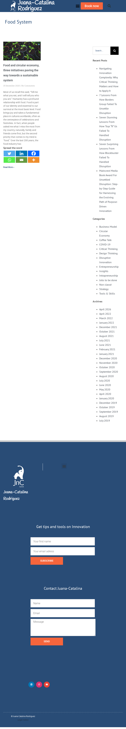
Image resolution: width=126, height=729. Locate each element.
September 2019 (108, 411)
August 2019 (106, 416)
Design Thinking (108, 253)
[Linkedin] (21, 153)
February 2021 (107, 349)
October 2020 (107, 367)
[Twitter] (9, 153)
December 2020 (108, 358)
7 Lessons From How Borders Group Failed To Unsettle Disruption (108, 104)
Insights (103, 271)
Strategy (103, 289)
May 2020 (104, 389)
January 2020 (106, 398)
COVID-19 (104, 244)
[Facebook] (33, 153)
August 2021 (106, 336)
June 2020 (105, 385)
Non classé (105, 284)
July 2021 (104, 340)
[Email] (21, 160)
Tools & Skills (107, 293)
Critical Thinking (108, 249)
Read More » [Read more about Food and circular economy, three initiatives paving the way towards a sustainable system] (8, 167)
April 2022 (105, 313)
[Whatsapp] (9, 160)
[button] (78, 6)
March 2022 (106, 318)
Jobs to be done (108, 280)
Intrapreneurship (108, 275)
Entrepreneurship (109, 266)
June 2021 (105, 344)
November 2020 (108, 362)
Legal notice (23, 721)
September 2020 (108, 371)
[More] (33, 160)
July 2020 (104, 380)
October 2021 (107, 331)
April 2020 (105, 394)
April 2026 (105, 309)
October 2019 (107, 407)
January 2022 (106, 322)
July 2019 (104, 420)
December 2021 (108, 327)
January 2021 (106, 354)
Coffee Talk (105, 240)
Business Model (108, 226)
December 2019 (108, 402)
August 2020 (106, 376)
